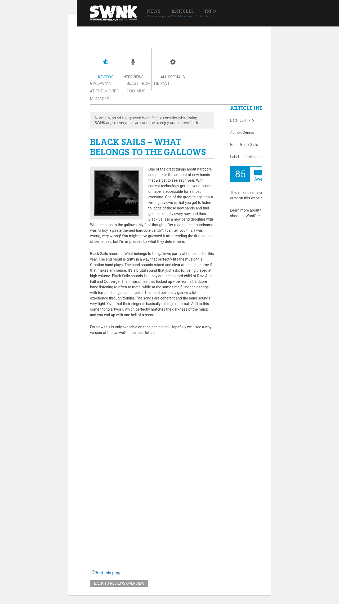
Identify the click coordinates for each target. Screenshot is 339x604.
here (183, 16)
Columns (136, 91)
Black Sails (249, 144)
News (153, 11)
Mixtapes (99, 99)
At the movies (104, 91)
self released (250, 157)
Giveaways (101, 83)
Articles (182, 11)
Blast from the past (148, 83)
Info (210, 11)
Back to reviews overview (119, 583)
